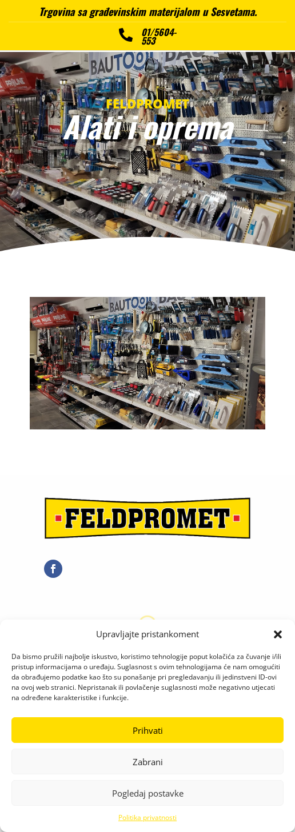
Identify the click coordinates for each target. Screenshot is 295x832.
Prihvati (148, 730)
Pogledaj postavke (148, 793)
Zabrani (148, 761)
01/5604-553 (158, 36)
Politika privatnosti (147, 817)
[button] (278, 634)
